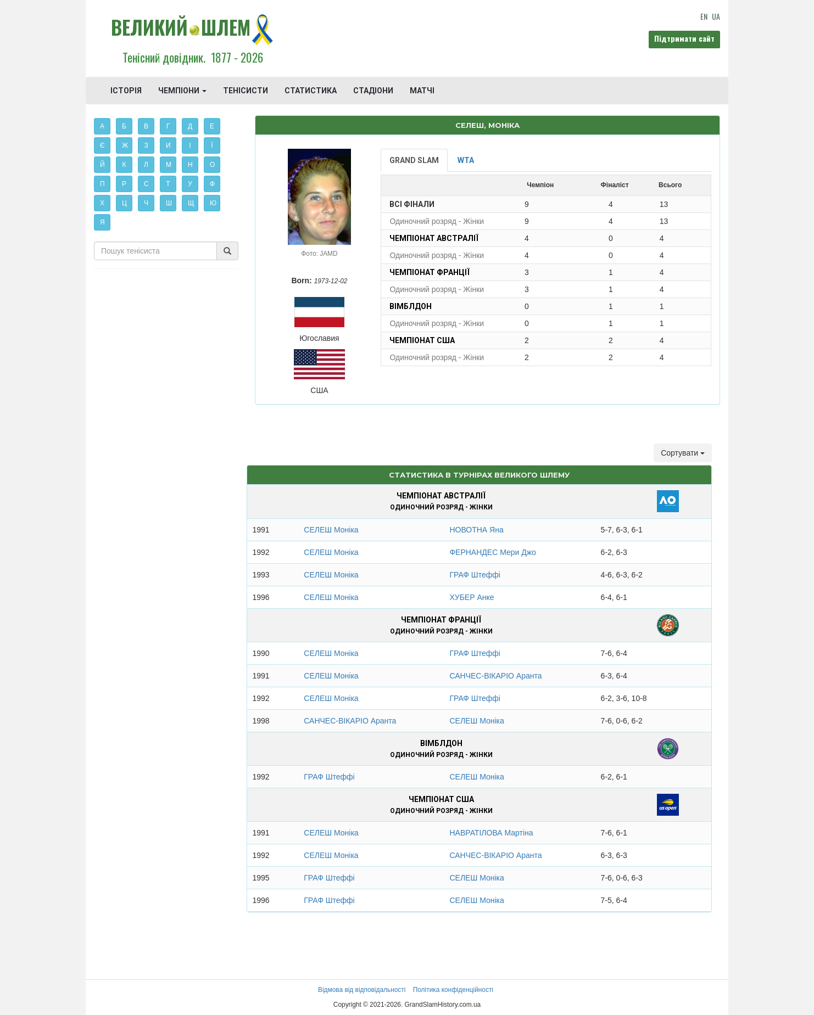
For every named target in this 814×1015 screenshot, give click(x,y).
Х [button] (102, 203)
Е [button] (212, 126)
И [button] (168, 145)
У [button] (190, 184)
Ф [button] (212, 184)
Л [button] (146, 165)
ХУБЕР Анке (471, 597)
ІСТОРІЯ (126, 90)
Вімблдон (410, 306)
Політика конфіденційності (453, 990)
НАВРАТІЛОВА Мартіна (491, 832)
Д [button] (190, 126)
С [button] (146, 184)
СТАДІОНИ (373, 90)
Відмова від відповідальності (361, 990)
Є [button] (102, 145)
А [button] (102, 126)
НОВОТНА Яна (476, 529)
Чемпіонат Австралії (433, 238)
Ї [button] (212, 145)
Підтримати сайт (684, 38)
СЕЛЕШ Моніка (331, 529)
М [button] (168, 165)
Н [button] (190, 165)
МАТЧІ (422, 90)
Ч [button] (146, 203)
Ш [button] (169, 203)
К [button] (124, 165)
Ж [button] (125, 145)
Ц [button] (124, 203)
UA (716, 16)
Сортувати (683, 452)
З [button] (146, 145)
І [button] (190, 145)
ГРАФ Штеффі (474, 574)
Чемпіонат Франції (429, 272)
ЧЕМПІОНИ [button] (182, 90)
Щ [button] (191, 203)
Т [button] (168, 184)
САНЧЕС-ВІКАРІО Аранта (495, 675)
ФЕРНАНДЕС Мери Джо (492, 552)
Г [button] (168, 126)
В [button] (146, 126)
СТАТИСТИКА (311, 90)
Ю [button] (213, 203)
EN (703, 16)
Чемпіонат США (422, 340)
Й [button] (102, 165)
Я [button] (102, 222)
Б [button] (124, 126)
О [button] (212, 165)
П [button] (102, 184)
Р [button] (124, 184)
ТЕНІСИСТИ (245, 90)
